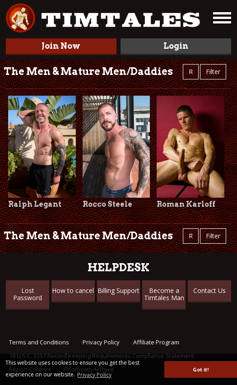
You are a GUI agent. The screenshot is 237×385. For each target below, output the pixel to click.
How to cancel (73, 290)
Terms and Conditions (39, 342)
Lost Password (27, 294)
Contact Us (209, 290)
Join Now (61, 46)
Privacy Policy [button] (94, 375)
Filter (213, 71)
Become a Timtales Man (164, 294)
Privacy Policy (101, 342)
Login (175, 46)
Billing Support (118, 290)
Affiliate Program (156, 342)
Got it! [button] (201, 369)
